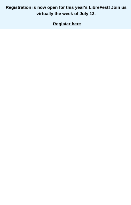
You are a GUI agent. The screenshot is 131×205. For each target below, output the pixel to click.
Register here (67, 23)
